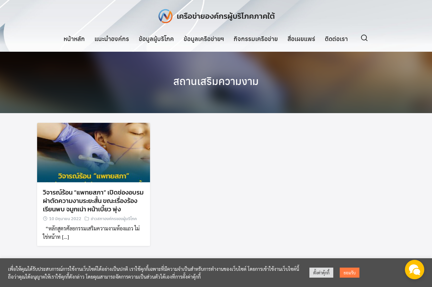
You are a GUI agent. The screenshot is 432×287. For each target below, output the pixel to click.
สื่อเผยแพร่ (301, 38)
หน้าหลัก (74, 38)
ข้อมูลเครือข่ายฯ (204, 38)
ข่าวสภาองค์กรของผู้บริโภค (114, 218)
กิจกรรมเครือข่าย (256, 38)
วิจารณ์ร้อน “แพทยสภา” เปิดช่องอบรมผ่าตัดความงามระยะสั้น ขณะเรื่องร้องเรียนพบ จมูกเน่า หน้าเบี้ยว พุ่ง (93, 200)
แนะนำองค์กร (112, 38)
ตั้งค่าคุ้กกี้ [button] (321, 272)
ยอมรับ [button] (350, 272)
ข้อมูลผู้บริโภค (156, 38)
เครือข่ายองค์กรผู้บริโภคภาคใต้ (226, 16)
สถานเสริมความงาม (216, 80)
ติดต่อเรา (336, 38)
